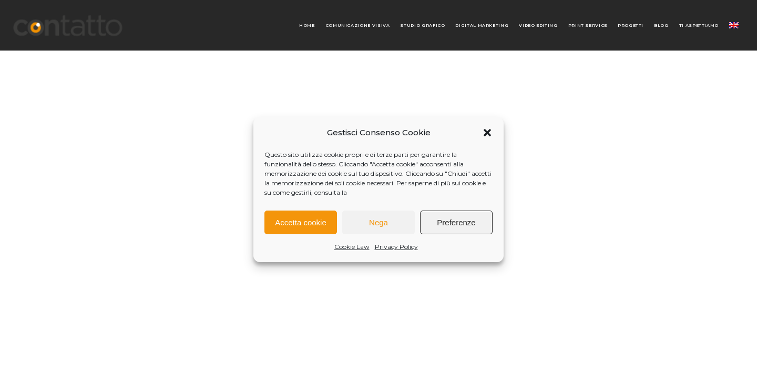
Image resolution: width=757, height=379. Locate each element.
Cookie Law (352, 247)
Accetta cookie (300, 222)
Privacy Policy (396, 247)
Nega (378, 222)
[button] (487, 132)
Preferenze (456, 222)
